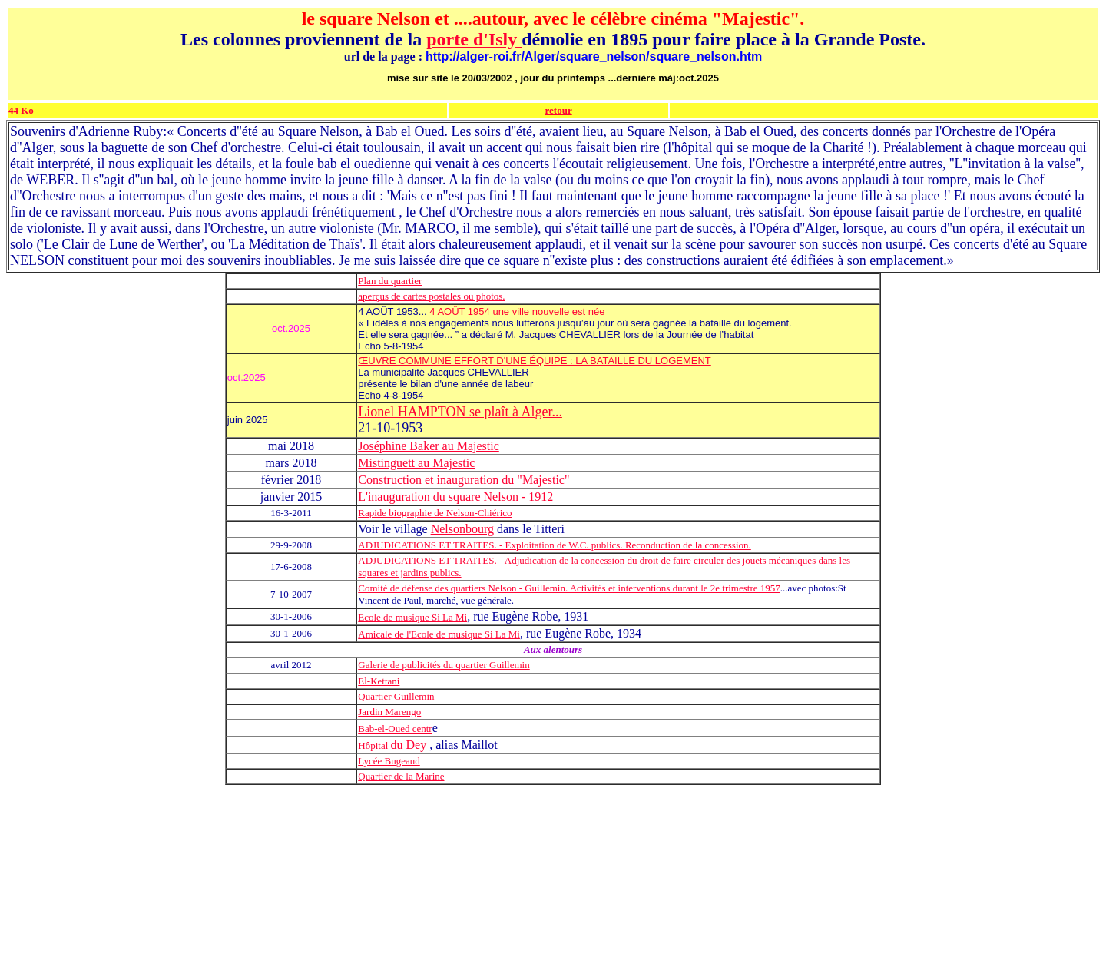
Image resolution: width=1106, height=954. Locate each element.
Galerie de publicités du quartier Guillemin (443, 665)
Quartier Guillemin (396, 696)
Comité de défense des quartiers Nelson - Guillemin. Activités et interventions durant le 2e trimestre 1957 (569, 588)
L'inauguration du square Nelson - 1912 (455, 496)
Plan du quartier (390, 281)
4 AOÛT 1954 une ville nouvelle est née (516, 311)
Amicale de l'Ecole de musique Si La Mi (439, 634)
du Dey (410, 744)
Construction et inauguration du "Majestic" (463, 479)
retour (558, 110)
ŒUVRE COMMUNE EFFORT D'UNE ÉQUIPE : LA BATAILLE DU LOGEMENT (534, 360)
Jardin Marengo (389, 711)
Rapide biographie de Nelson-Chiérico (435, 512)
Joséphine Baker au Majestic (428, 445)
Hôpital (374, 745)
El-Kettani (378, 681)
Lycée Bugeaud (389, 761)
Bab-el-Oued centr (395, 728)
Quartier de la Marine (401, 776)
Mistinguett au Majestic (416, 462)
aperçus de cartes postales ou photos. (431, 296)
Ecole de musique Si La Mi (412, 617)
